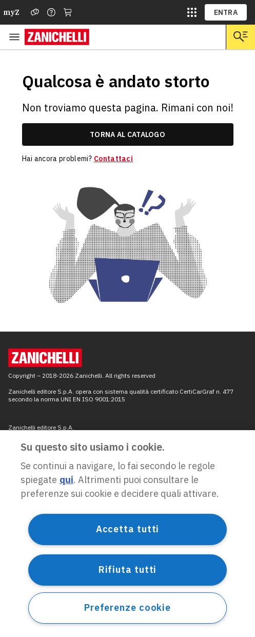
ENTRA (226, 12)
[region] (127, 533)
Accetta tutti (128, 529)
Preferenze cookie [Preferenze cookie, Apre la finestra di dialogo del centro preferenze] (127, 607)
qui (66, 480)
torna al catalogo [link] (127, 134)
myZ (11, 12)
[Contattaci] (51, 12)
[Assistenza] (35, 12)
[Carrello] (68, 12)
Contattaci (113, 158)
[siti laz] (192, 12)
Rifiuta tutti (128, 569)
